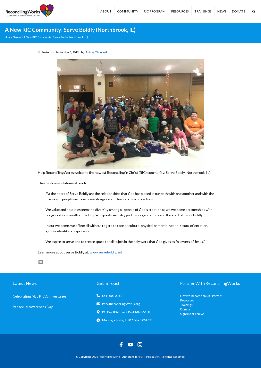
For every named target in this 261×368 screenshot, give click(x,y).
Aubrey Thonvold (96, 52)
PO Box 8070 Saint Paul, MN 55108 (126, 312)
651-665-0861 (112, 295)
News (221, 11)
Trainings (203, 11)
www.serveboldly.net (106, 252)
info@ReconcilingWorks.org (121, 304)
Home (8, 37)
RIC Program (154, 11)
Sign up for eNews (192, 314)
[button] (254, 11)
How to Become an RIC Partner (201, 296)
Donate (238, 11)
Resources (180, 11)
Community (127, 11)
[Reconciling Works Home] (29, 11)
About (106, 11)
